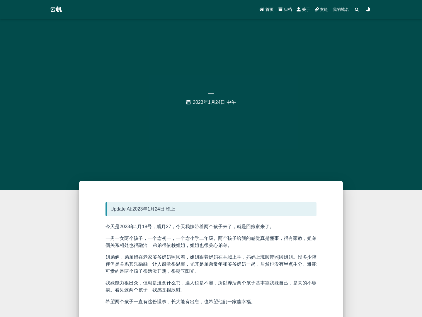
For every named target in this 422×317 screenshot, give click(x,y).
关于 (303, 9)
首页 (267, 9)
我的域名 (341, 9)
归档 (285, 9)
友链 (321, 9)
